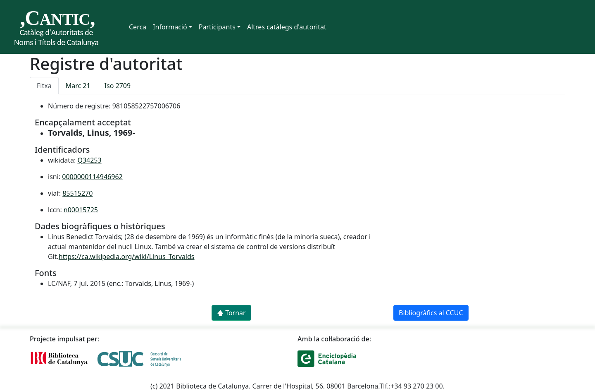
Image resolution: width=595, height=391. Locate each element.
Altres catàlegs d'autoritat (286, 26)
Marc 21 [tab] (78, 85)
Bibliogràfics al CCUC (431, 312)
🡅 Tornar (231, 312)
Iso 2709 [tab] (118, 85)
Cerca (137, 26)
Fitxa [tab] (44, 85)
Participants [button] (217, 26)
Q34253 (89, 160)
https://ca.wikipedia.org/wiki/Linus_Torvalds (127, 256)
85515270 (77, 193)
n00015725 (81, 209)
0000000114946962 (92, 176)
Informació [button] (170, 26)
